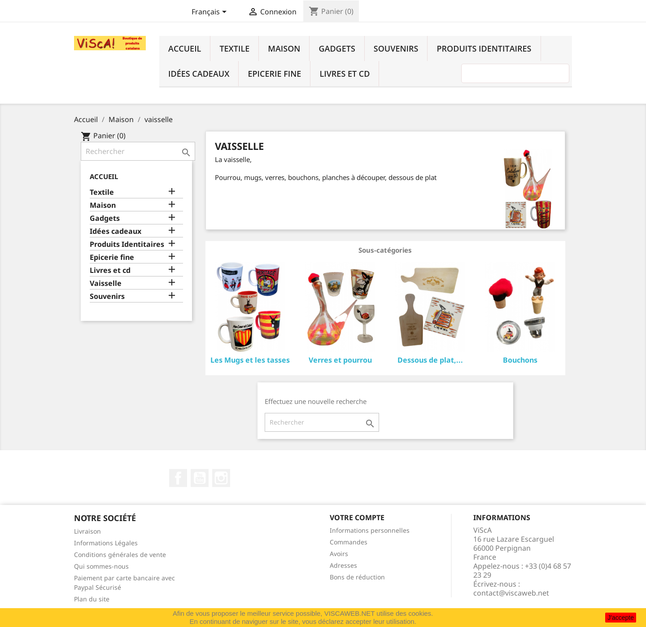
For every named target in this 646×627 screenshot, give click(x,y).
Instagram (221, 478)
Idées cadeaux (198, 73)
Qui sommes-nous (101, 566)
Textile (234, 48)
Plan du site (91, 599)
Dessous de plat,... (430, 360)
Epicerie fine (274, 73)
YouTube (200, 478)
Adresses (343, 565)
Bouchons (520, 360)
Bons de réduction (357, 577)
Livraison (87, 531)
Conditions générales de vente (120, 554)
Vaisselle (106, 283)
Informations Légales (106, 543)
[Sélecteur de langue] (211, 12)
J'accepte (620, 617)
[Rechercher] (138, 151)
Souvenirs (396, 48)
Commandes (348, 542)
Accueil (184, 48)
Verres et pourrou (340, 360)
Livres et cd (344, 73)
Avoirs (339, 553)
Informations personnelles (370, 530)
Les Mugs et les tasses (250, 360)
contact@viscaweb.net (511, 593)
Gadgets (337, 48)
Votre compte (357, 517)
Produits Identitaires (483, 48)
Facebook (178, 478)
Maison (284, 48)
